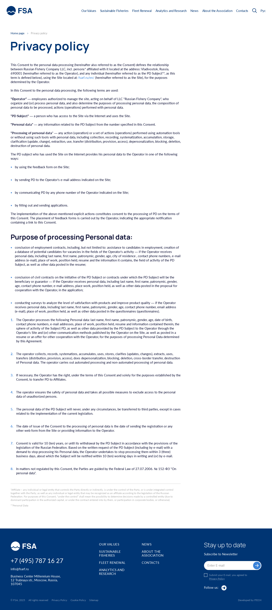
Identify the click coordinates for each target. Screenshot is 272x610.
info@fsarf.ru (20, 569)
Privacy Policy (217, 578)
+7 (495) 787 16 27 (37, 560)
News (194, 11)
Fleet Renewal (142, 11)
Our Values (88, 11)
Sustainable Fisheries (114, 11)
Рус (263, 10)
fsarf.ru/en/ (86, 78)
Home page (17, 33)
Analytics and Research (171, 11)
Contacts (242, 11)
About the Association (217, 11)
